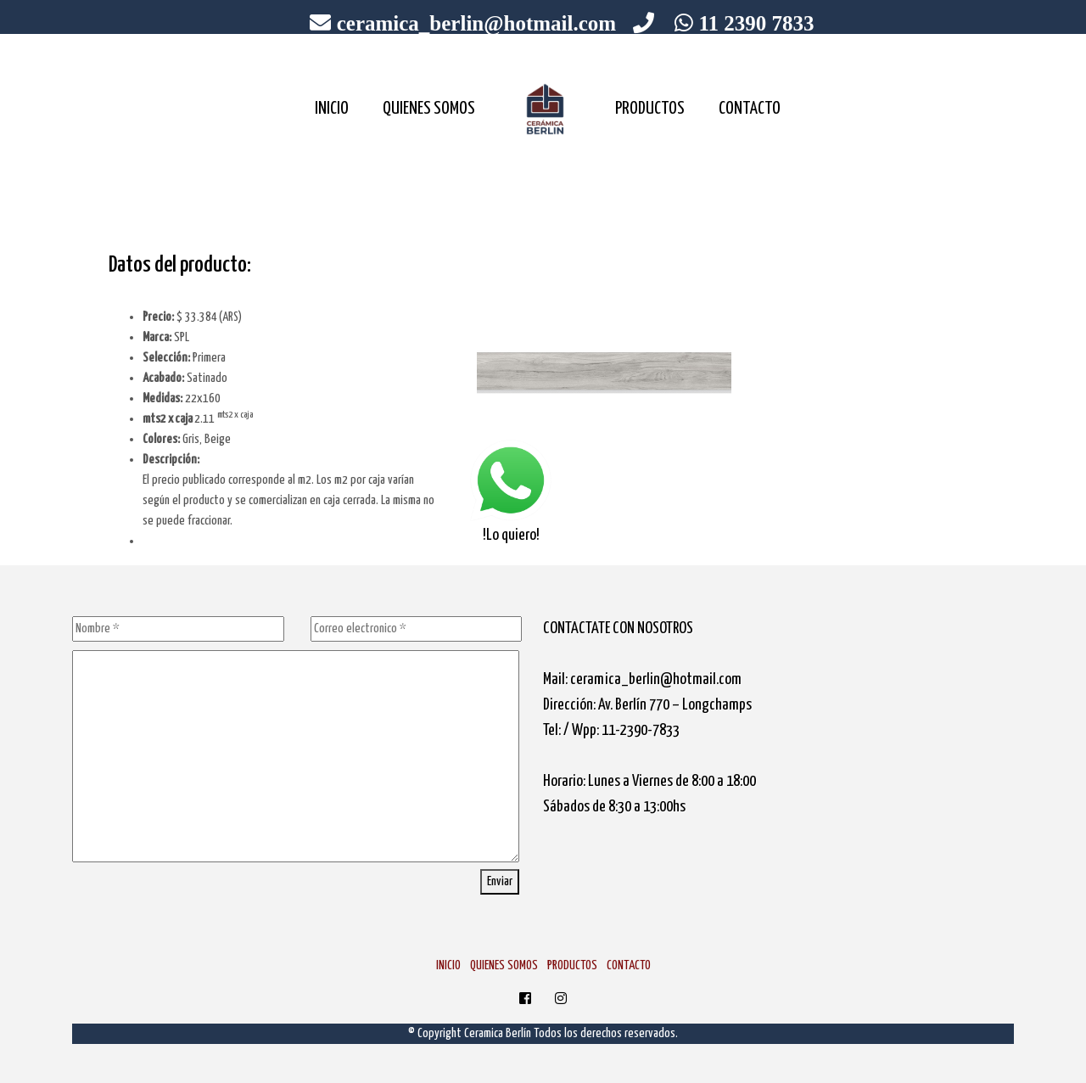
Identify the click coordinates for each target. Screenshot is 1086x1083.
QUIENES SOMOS (429, 108)
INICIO (332, 108)
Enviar (499, 881)
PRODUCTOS (650, 108)
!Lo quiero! (510, 490)
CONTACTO (750, 108)
